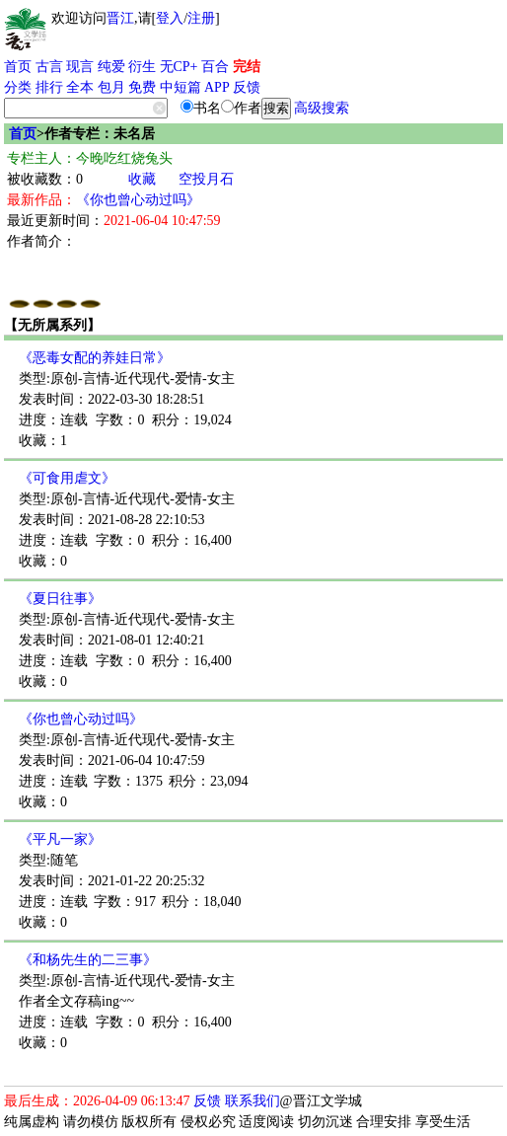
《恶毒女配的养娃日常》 (95, 357)
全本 (80, 87)
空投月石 (206, 179)
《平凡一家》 (60, 839)
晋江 (120, 18)
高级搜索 (321, 108)
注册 (201, 18)
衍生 (142, 66)
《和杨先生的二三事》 (88, 959)
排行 (49, 87)
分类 (18, 87)
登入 (169, 18)
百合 (215, 66)
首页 (18, 66)
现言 (80, 66)
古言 (49, 66)
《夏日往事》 (60, 598)
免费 (142, 87)
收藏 (142, 179)
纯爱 (111, 66)
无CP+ (179, 66)
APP (217, 87)
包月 (111, 87)
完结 (246, 66)
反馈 (246, 87)
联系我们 (252, 1101)
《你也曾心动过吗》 (138, 199)
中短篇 (180, 87)
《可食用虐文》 (67, 478)
